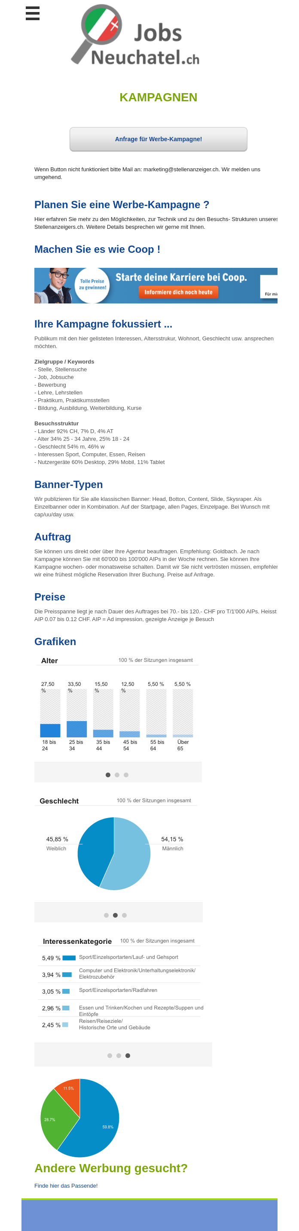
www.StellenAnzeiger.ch (135, 34)
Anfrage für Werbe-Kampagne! (158, 139)
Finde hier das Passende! (66, 1185)
